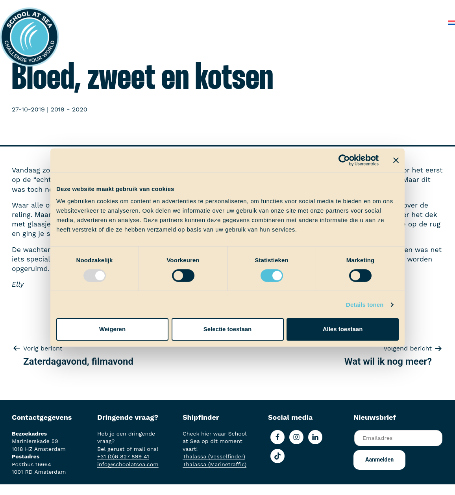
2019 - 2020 (69, 109)
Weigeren (112, 329)
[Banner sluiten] (396, 160)
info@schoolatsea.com (128, 464)
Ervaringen (195, 7)
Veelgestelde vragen (391, 7)
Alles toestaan (343, 329)
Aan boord (153, 7)
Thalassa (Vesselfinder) (214, 456)
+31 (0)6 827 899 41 (123, 456)
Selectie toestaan (227, 329)
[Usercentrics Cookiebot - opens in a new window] (344, 160)
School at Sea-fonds (251, 7)
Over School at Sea (321, 7)
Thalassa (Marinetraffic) (214, 464)
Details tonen (364, 304)
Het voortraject (105, 7)
